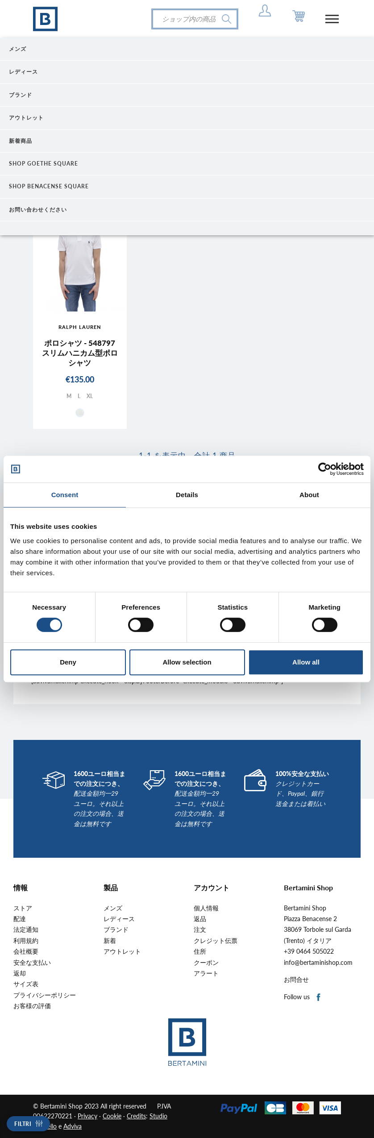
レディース (119, 918)
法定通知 (25, 929)
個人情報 (206, 908)
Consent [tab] (65, 494)
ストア (22, 908)
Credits (136, 1116)
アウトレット (122, 951)
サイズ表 (25, 984)
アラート (206, 973)
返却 (19, 973)
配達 (19, 918)
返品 (200, 918)
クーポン (206, 962)
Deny (68, 662)
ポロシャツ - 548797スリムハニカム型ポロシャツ (80, 352)
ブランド (116, 929)
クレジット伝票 (215, 940)
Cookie (112, 1116)
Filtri (22, 1124)
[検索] (194, 18)
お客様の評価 (32, 1005)
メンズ (113, 908)
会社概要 (25, 951)
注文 (200, 929)
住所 (200, 951)
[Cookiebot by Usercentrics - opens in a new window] (325, 469)
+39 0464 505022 (309, 951)
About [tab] (309, 494)
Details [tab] (187, 494)
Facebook (318, 997)
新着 (110, 940)
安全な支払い (32, 962)
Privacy (87, 1116)
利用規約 (25, 940)
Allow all (306, 662)
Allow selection (186, 662)
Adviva (72, 1126)
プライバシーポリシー (44, 995)
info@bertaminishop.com (318, 962)
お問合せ (296, 979)
